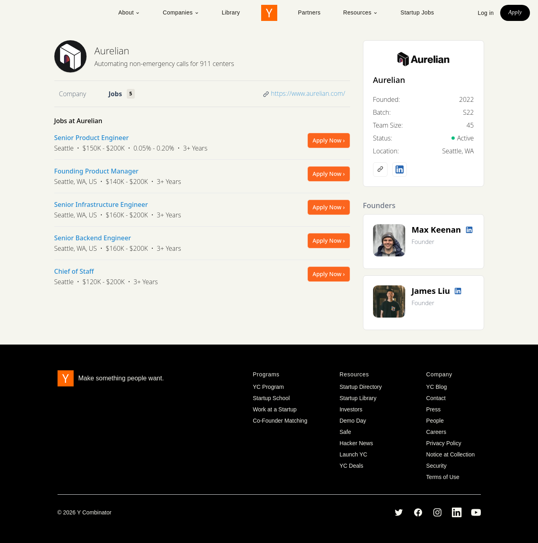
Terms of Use (442, 477)
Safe (345, 432)
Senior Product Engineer (91, 137)
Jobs (115, 93)
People (435, 420)
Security (436, 465)
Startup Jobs (417, 12)
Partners (309, 12)
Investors (351, 409)
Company (72, 93)
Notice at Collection (450, 454)
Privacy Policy (443, 443)
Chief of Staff (74, 271)
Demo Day (353, 420)
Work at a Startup (275, 409)
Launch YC (353, 454)
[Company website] (380, 169)
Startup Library (358, 398)
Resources (360, 12)
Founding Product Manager (96, 171)
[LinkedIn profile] (399, 169)
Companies (181, 12)
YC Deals (351, 465)
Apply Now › (329, 140)
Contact (435, 398)
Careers (436, 432)
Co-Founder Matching (280, 420)
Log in (486, 13)
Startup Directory (361, 387)
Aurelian (112, 50)
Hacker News (356, 443)
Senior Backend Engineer (92, 237)
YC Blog (436, 387)
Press (433, 409)
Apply (515, 12)
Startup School (271, 398)
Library (231, 12)
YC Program (268, 387)
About (129, 12)
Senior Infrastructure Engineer (101, 204)
